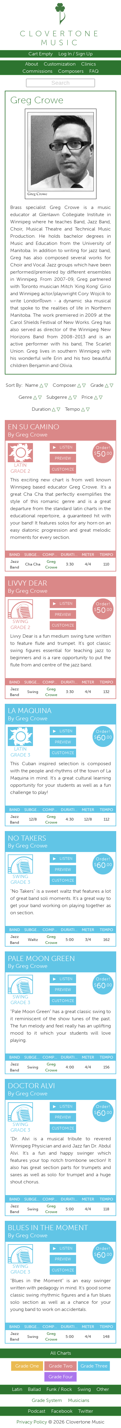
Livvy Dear (27, 583)
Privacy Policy (32, 1422)
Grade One (27, 1366)
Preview (63, 458)
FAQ (94, 71)
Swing (84, 1389)
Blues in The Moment (48, 1227)
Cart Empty (40, 54)
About (31, 64)
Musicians (78, 1400)
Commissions (37, 71)
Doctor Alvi (31, 1085)
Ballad (34, 1389)
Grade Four (61, 1377)
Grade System (47, 1400)
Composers (71, 71)
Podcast (36, 1411)
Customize (63, 469)
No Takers (27, 838)
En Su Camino (33, 426)
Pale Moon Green (41, 958)
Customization (59, 64)
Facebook (61, 1411)
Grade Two (60, 1366)
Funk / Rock (59, 1389)
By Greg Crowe (28, 434)
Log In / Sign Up (75, 54)
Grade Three (94, 1366)
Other (102, 1389)
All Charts (60, 1353)
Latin (17, 1389)
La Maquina (30, 710)
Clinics (88, 64)
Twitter (85, 1411)
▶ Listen (62, 447)
